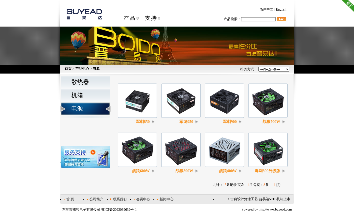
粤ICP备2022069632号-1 (119, 210)
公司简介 (96, 199)
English (281, 9)
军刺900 (230, 122)
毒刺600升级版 (267, 171)
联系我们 (120, 199)
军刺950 (186, 122)
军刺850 (143, 122)
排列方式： (265, 69)
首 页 (70, 199)
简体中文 (266, 9)
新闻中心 (166, 199)
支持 (152, 18)
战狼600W (141, 171)
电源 (96, 69)
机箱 (77, 95)
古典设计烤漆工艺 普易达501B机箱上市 (260, 199)
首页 (68, 69)
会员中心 (143, 199)
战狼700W (271, 122)
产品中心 (82, 69)
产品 (131, 18)
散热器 (80, 82)
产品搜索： (250, 19)
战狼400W (228, 171)
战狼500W (184, 171)
